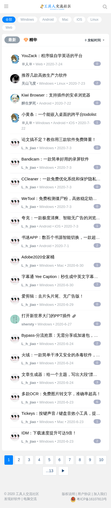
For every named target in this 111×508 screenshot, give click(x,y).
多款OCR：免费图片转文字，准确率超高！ (61, 394)
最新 (12, 40)
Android (48, 20)
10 (101, 460)
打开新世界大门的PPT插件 (46, 316)
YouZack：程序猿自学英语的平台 (52, 56)
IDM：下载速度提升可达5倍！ (49, 433)
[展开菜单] (6, 6)
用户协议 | (85, 494)
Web (9, 28)
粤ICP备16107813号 (92, 499)
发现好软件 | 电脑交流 (20, 499)
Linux (95, 20)
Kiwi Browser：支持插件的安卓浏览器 (56, 95)
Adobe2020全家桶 (38, 257)
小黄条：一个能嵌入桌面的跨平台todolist (59, 114)
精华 (30, 40)
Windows (27, 20)
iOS (79, 20)
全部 (9, 20)
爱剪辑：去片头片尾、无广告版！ (53, 296)
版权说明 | (69, 494)
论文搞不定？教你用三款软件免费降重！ (59, 139)
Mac (65, 20)
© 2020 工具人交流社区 (21, 494)
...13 (49, 471)
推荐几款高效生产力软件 (44, 75)
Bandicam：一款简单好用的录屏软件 (55, 159)
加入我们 (100, 494)
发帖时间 (95, 40)
